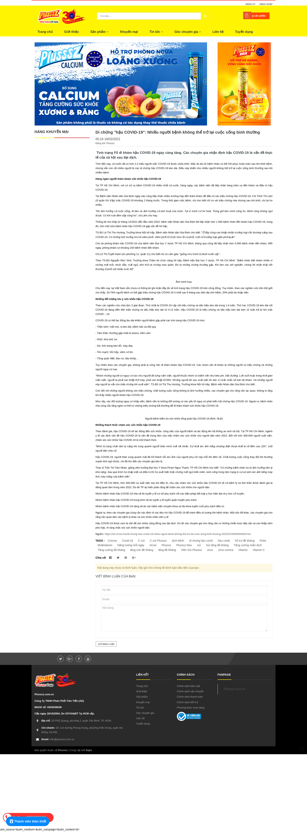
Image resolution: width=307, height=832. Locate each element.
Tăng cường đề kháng (111, 549)
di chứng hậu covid (201, 540)
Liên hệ (218, 31)
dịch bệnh (178, 540)
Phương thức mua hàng (190, 707)
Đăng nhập (266, 4)
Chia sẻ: (101, 557)
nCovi (152, 545)
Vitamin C (259, 549)
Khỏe (263, 540)
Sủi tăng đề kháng (217, 545)
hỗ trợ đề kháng (245, 540)
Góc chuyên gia (188, 31)
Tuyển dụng (244, 31)
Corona (112, 540)
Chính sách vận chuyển (190, 691)
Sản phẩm (99, 31)
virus (210, 549)
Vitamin (243, 549)
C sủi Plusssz (158, 540)
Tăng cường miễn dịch (248, 545)
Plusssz (166, 545)
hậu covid (224, 540)
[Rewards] (27, 821)
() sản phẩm (259, 15)
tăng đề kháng (167, 549)
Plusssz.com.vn (234, 689)
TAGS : (101, 540)
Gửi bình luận (106, 644)
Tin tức (156, 31)
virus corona (225, 549)
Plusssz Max (184, 545)
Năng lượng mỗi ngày (130, 545)
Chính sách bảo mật (188, 686)
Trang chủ (45, 31)
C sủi (141, 540)
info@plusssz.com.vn (57, 739)
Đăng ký (250, 4)
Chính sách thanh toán (190, 696)
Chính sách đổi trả (187, 702)
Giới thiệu (71, 31)
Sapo (89, 750)
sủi (199, 545)
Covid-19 (127, 540)
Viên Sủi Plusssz (191, 549)
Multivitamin (105, 545)
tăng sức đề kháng (141, 549)
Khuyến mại (129, 31)
